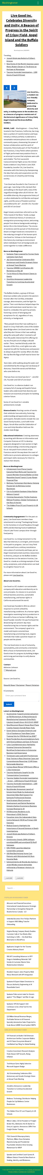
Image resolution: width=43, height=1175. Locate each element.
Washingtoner (10, 2)
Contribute (31, 1172)
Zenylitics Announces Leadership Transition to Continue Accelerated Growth (20, 282)
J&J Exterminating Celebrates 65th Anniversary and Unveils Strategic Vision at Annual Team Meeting (22, 262)
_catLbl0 (8, 878)
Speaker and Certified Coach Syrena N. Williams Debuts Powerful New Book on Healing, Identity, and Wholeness (21, 1157)
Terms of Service (34, 1169)
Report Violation (32, 685)
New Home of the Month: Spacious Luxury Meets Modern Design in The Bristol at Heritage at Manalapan (23, 67)
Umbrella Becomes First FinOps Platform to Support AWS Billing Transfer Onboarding (21, 921)
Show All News (9, 685)
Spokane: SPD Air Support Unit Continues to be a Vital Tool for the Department (19, 1007)
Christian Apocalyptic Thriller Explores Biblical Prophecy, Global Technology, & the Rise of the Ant (22, 500)
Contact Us (22, 1172)
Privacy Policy (13, 1172)
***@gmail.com (10, 670)
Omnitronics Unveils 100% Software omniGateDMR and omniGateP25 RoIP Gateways (22, 842)
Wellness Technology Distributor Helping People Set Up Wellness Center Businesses (23, 486)
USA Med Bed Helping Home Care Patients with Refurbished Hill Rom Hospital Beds (20, 856)
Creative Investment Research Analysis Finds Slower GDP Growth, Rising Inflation (21, 1054)
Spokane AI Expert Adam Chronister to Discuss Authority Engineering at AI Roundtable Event (20, 984)
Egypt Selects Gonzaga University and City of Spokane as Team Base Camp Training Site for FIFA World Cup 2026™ (22, 733)
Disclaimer (20, 685)
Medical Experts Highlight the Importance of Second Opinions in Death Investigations (22, 828)
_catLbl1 (19, 878)
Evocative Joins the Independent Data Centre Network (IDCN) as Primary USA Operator (22, 820)
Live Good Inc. (18, 575)
